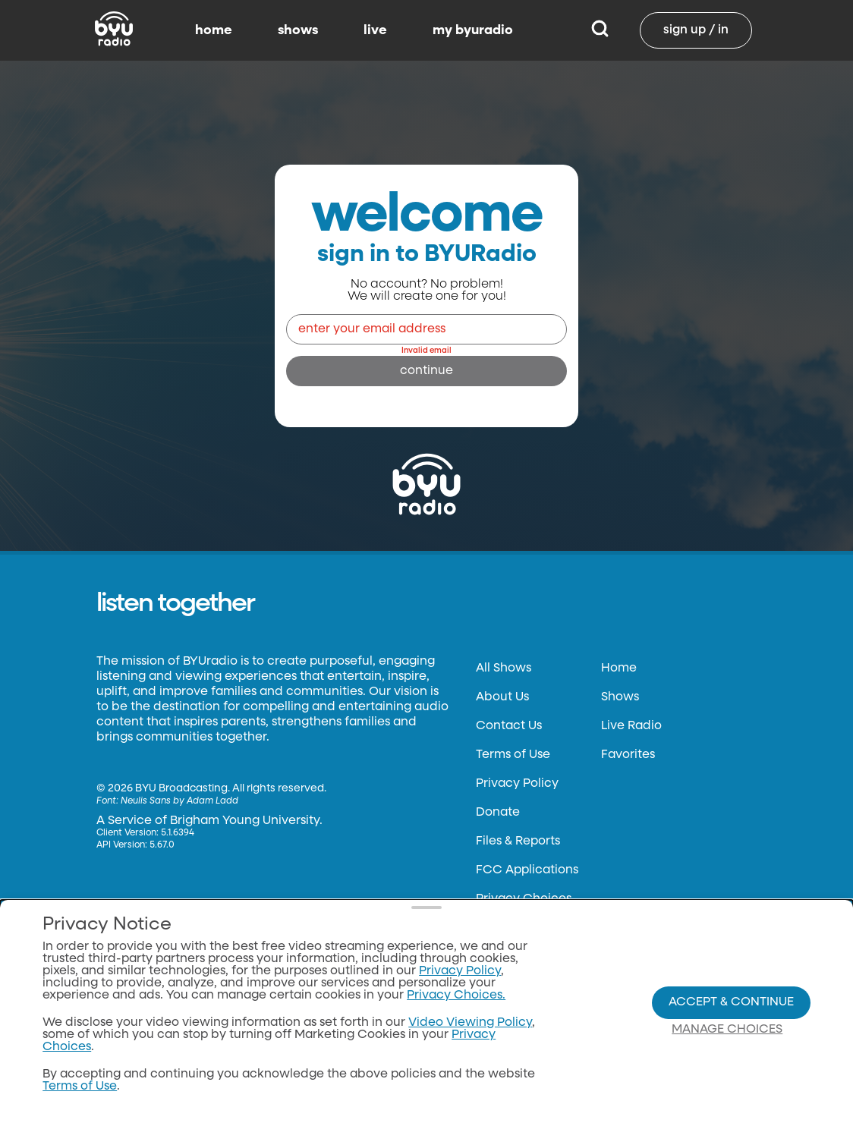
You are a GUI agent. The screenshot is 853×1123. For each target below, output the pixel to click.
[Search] (600, 30)
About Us (502, 697)
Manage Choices (727, 1030)
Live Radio (631, 726)
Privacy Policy (517, 784)
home (213, 30)
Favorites (628, 755)
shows (298, 30)
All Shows (503, 668)
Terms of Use (513, 755)
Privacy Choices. (456, 995)
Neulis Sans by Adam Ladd (179, 801)
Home (619, 668)
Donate (498, 813)
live (375, 30)
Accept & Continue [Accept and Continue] (731, 1002)
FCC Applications (527, 870)
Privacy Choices (523, 899)
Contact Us (509, 726)
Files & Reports (518, 841)
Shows (620, 697)
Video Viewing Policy (470, 1023)
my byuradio (473, 30)
